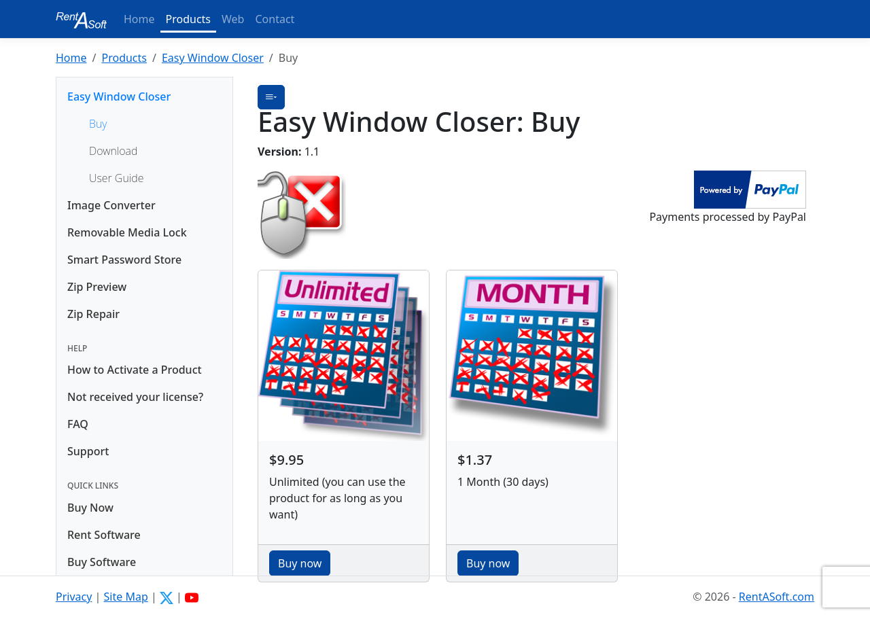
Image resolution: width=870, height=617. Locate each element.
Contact (274, 19)
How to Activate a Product (134, 369)
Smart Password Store (124, 259)
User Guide (116, 178)
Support (88, 451)
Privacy (74, 596)
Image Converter (111, 205)
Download (113, 150)
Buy (98, 123)
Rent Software (104, 534)
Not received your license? (135, 396)
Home (139, 19)
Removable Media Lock (127, 232)
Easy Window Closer (213, 57)
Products (188, 19)
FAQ (77, 424)
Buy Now (90, 507)
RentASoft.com (776, 596)
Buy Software (101, 561)
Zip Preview (96, 286)
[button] (271, 97)
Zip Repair (93, 313)
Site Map (126, 596)
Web (233, 19)
